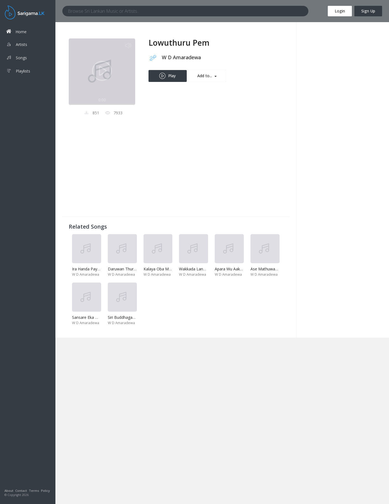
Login (340, 11)
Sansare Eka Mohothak (93, 317)
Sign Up (368, 11)
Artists (16, 45)
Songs (16, 58)
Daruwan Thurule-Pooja (129, 269)
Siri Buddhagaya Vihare (128, 317)
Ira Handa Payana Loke (93, 269)
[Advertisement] (176, 171)
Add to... (205, 75)
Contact (21, 491)
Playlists (18, 72)
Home (16, 31)
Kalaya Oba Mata (159, 269)
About (8, 491)
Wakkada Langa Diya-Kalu (202, 269)
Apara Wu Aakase (230, 269)
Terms (34, 491)
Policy (45, 491)
